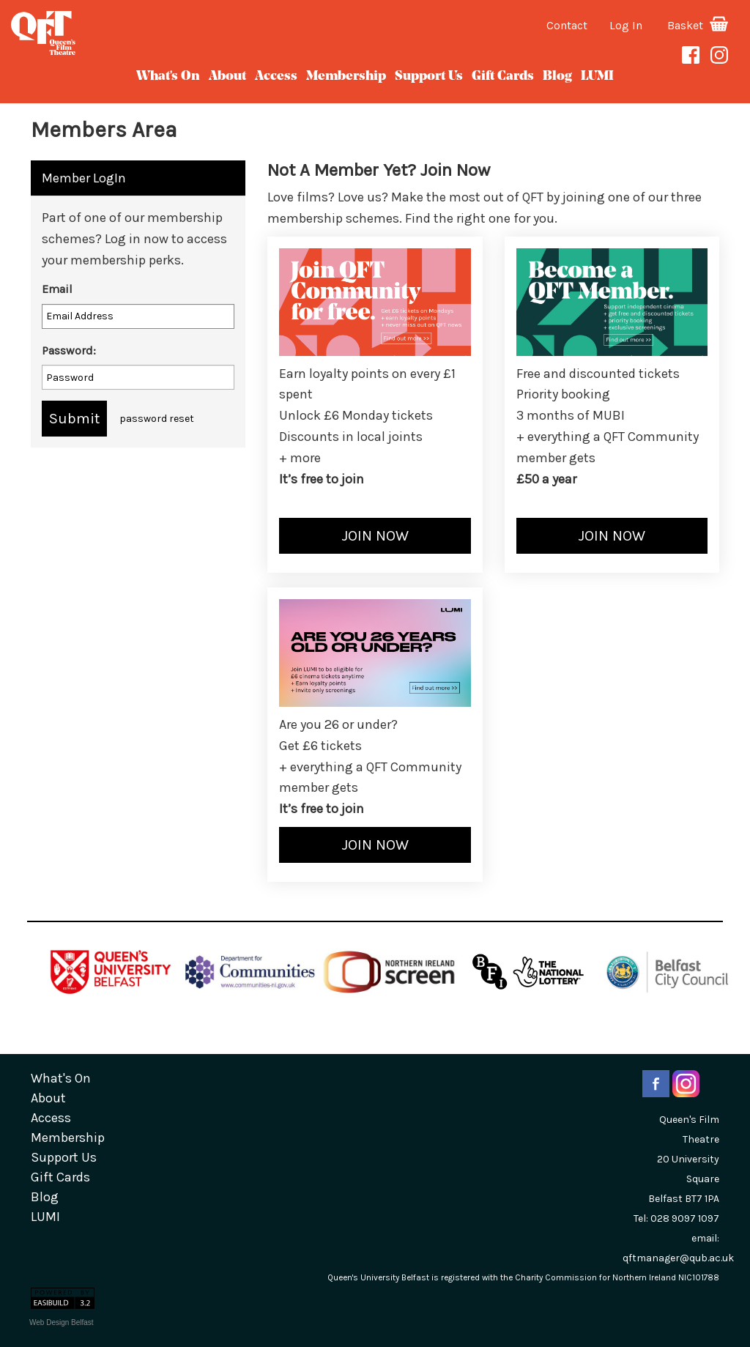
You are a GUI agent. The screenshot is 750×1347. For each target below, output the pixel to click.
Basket (697, 25)
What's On (168, 77)
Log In (625, 25)
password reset (156, 418)
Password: (69, 350)
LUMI (597, 77)
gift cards (503, 77)
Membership (346, 77)
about (227, 77)
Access (276, 77)
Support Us (429, 77)
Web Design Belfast (61, 1322)
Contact (566, 25)
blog (557, 77)
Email (57, 289)
